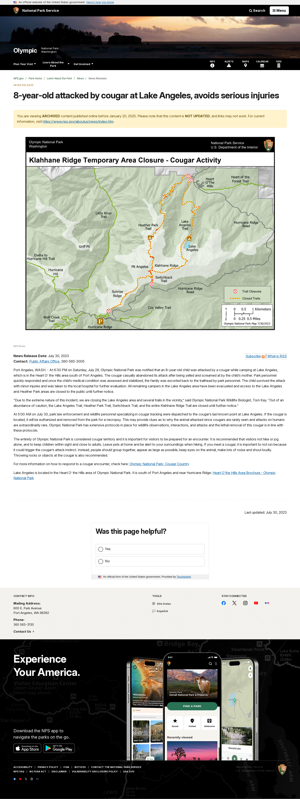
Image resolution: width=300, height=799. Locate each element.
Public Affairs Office (44, 361)
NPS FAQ (18, 771)
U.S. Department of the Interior (255, 770)
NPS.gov (18, 78)
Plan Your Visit (24, 64)
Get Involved (83, 64)
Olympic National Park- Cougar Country (159, 464)
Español (160, 611)
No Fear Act (37, 771)
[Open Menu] (279, 10)
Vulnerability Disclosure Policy (95, 771)
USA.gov (128, 771)
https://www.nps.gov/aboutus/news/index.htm (78, 121)
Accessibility (22, 767)
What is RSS (277, 356)
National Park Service (249, 766)
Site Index (161, 603)
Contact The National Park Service (116, 767)
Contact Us (22, 631)
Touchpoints (184, 576)
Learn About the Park (56, 64)
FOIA (66, 767)
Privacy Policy (48, 767)
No (107, 561)
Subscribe (253, 356)
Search (257, 10)
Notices (80, 767)
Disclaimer (59, 771)
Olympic (25, 50)
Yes (108, 549)
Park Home (35, 78)
